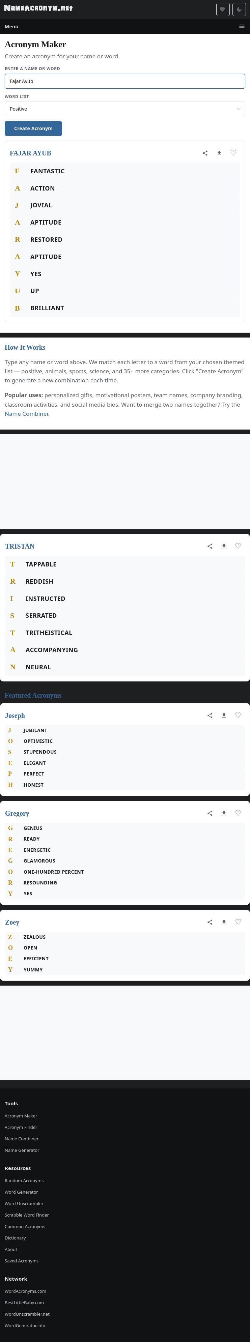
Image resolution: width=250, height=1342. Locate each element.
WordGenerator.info (25, 1325)
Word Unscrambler (24, 1203)
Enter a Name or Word (32, 68)
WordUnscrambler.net (27, 1314)
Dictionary (15, 1238)
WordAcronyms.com (25, 1291)
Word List (17, 96)
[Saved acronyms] (223, 9)
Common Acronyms (25, 1226)
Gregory (17, 813)
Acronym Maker (21, 1116)
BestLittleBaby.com (24, 1303)
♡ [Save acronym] (233, 153)
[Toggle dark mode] (239, 9)
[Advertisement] (125, 481)
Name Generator (22, 1150)
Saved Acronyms (21, 1261)
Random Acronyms (24, 1180)
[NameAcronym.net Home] (38, 9)
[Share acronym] (205, 153)
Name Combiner (26, 413)
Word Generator (21, 1192)
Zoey (12, 922)
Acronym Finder (21, 1127)
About (11, 1249)
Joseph (15, 715)
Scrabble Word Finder (27, 1215)
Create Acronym (33, 128)
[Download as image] (219, 153)
